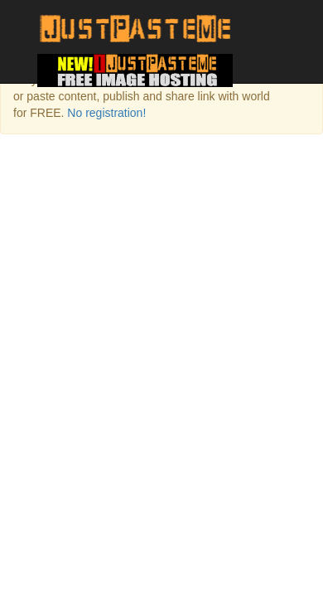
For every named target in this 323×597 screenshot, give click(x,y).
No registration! (106, 112)
